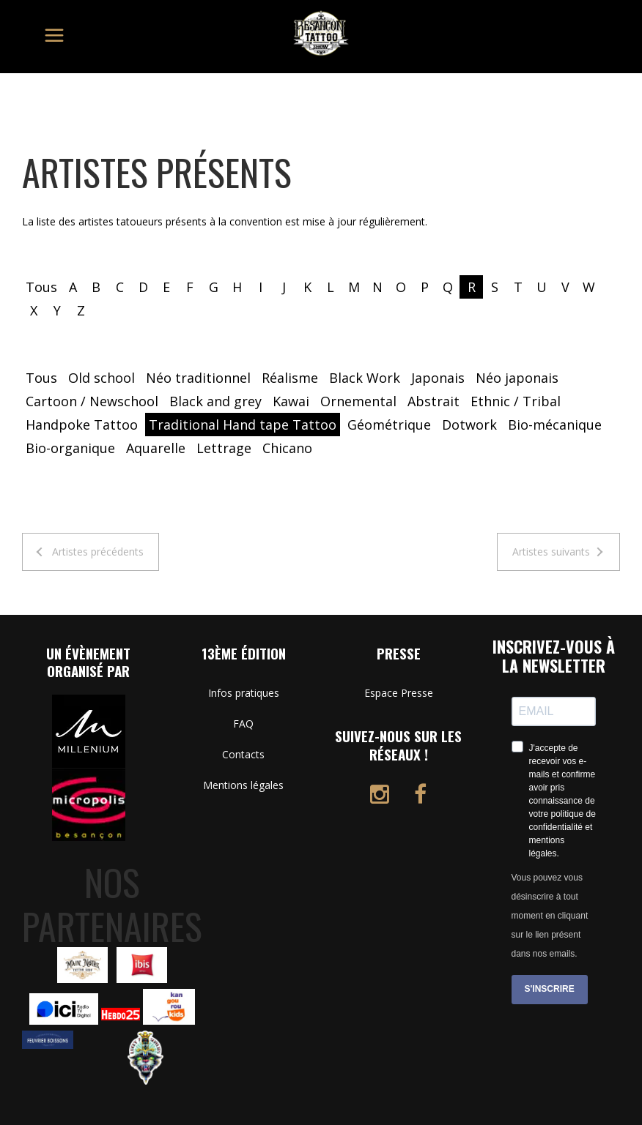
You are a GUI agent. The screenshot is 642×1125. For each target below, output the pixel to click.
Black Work (364, 377)
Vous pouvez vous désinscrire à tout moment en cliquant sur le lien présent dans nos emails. (550, 915)
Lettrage (223, 448)
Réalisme (290, 377)
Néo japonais (517, 377)
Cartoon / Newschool (92, 401)
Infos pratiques (243, 693)
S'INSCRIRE (550, 989)
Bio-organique (70, 448)
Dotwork (469, 424)
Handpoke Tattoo (82, 424)
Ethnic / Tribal (516, 401)
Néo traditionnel (198, 377)
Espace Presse (398, 693)
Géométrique (389, 424)
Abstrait (433, 401)
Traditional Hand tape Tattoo (242, 424)
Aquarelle (155, 448)
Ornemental (358, 401)
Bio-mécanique (555, 424)
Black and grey (215, 401)
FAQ (243, 723)
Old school (101, 377)
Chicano (287, 448)
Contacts (243, 754)
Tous (41, 287)
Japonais (438, 377)
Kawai (291, 401)
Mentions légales (243, 785)
